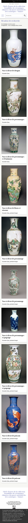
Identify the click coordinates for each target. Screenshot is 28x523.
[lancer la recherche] (24, 15)
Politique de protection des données (10, 520)
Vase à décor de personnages (13, 120)
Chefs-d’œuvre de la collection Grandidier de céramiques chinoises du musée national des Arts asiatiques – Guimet (14, 9)
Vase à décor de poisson (11, 436)
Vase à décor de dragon (11, 71)
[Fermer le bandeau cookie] (27, 510)
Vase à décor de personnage (12, 259)
